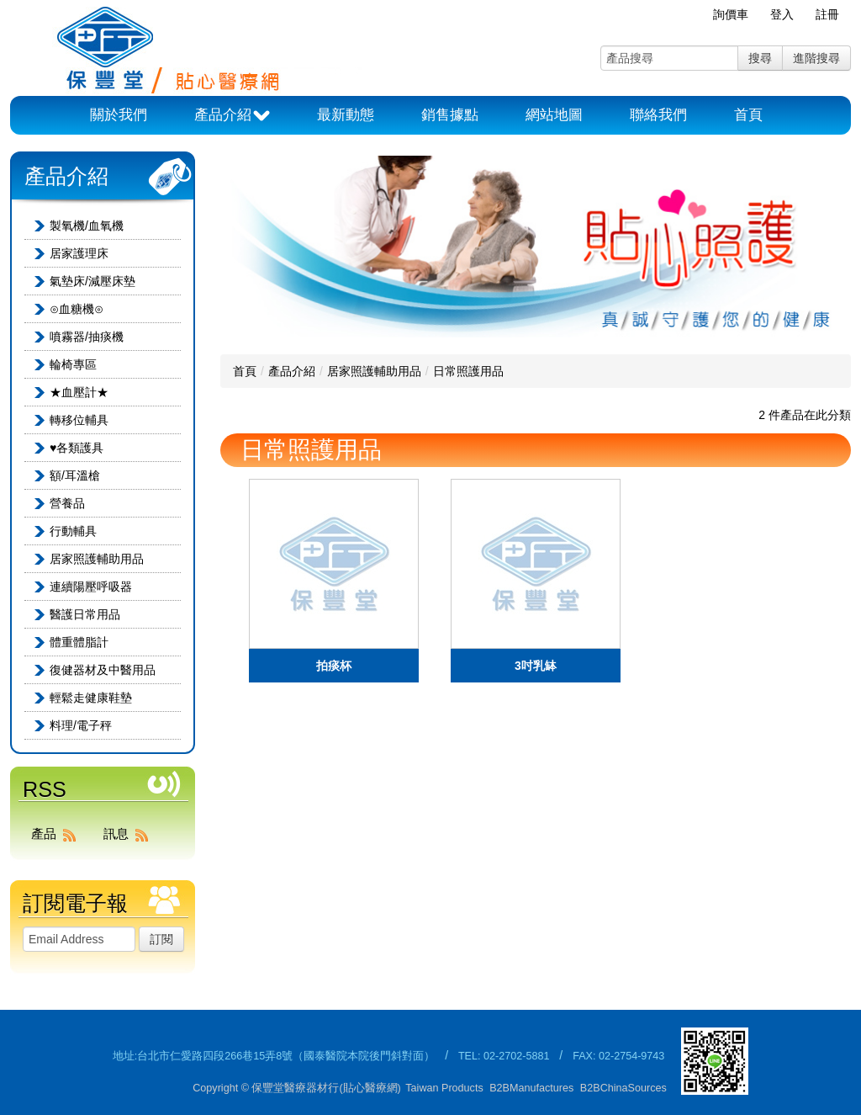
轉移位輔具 (79, 420)
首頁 (748, 115)
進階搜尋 (816, 58)
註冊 (827, 14)
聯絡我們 (658, 115)
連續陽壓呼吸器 (91, 586)
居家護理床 (79, 253)
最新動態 (345, 115)
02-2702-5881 (516, 1056)
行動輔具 (73, 531)
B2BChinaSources (623, 1088)
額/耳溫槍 (75, 475)
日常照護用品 (468, 371)
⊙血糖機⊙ (76, 309)
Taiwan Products (444, 1088)
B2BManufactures (531, 1088)
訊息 (129, 834)
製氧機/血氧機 (87, 225)
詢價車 (730, 14)
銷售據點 (449, 115)
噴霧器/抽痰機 (87, 336)
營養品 (67, 503)
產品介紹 (232, 116)
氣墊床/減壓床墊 (92, 281)
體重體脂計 (79, 642)
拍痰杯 (333, 665)
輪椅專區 (73, 364)
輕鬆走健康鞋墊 (91, 697)
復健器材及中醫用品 (103, 670)
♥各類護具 (76, 447)
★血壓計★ (79, 392)
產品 (57, 834)
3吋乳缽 (536, 665)
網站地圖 (554, 115)
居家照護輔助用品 (97, 558)
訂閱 (161, 939)
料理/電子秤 (81, 725)
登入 (782, 14)
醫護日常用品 (85, 614)
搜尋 (760, 58)
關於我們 (118, 115)
